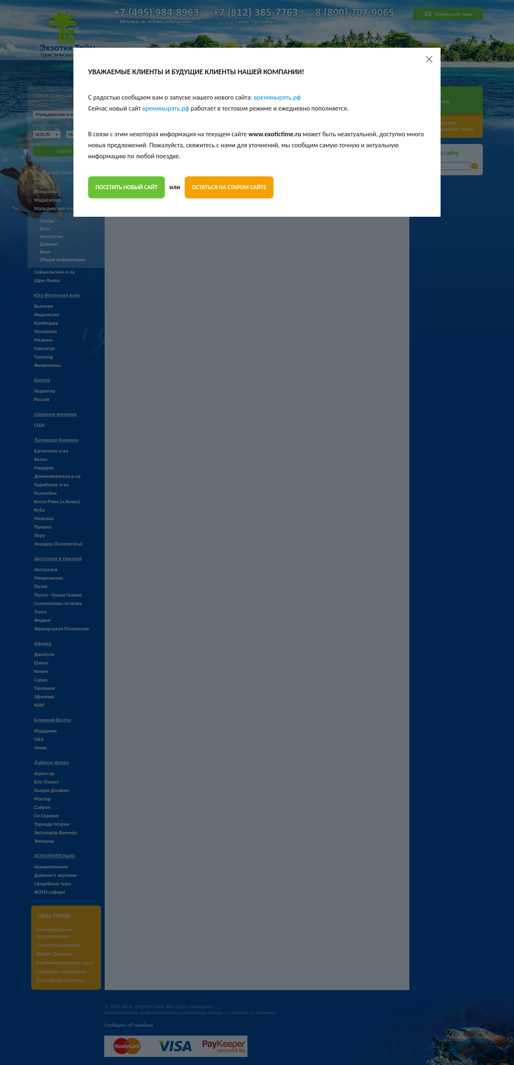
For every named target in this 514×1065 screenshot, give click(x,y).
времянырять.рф (277, 97)
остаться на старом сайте (229, 187)
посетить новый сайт (126, 187)
